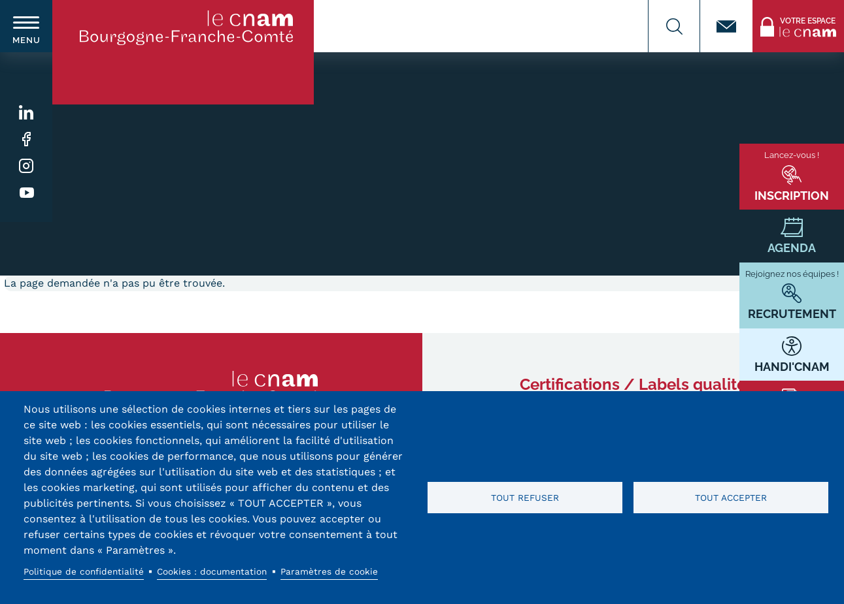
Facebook (26, 139)
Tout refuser (525, 497)
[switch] (26, 26)
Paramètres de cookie (329, 571)
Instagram (26, 166)
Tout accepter (731, 497)
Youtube (26, 193)
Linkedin (26, 112)
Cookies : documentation (212, 571)
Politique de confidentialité (84, 571)
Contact (726, 26)
